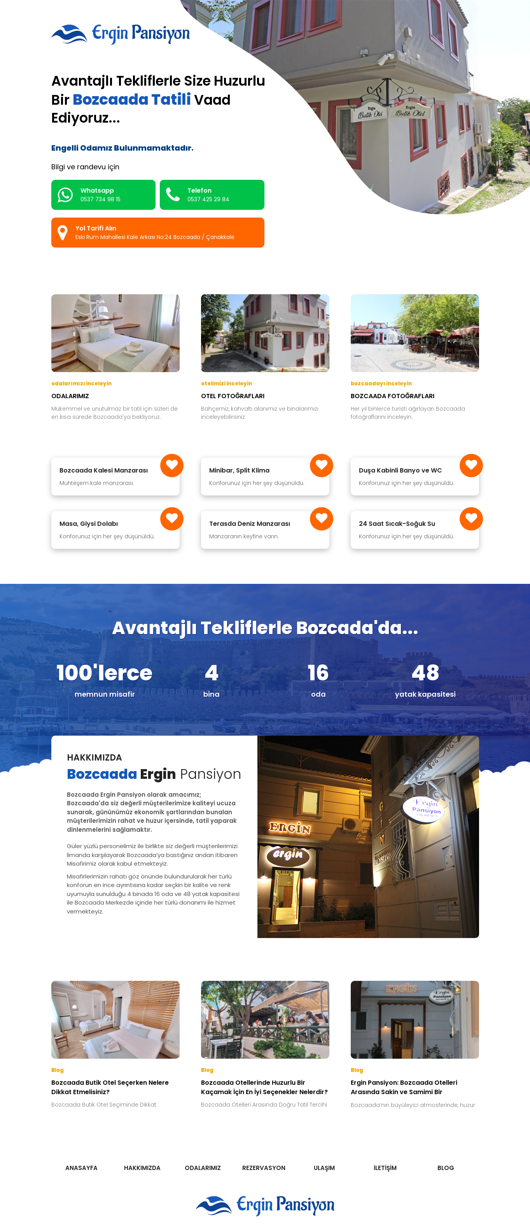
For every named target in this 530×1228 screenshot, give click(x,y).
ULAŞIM (324, 1168)
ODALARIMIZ (70, 396)
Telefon (197, 195)
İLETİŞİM (385, 1168)
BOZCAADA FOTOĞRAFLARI (392, 396)
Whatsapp (89, 195)
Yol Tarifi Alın (146, 232)
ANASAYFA (81, 1168)
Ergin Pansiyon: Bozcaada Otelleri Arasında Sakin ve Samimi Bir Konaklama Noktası (404, 1087)
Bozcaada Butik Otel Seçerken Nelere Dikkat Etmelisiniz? (110, 1087)
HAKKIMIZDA (142, 1168)
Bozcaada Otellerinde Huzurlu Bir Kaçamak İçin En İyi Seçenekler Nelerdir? (264, 1087)
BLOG (445, 1168)
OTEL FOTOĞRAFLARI (232, 396)
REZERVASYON (263, 1168)
